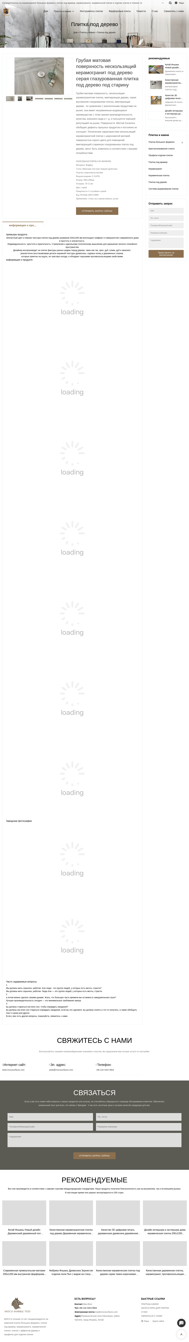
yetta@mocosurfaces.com (61, 1070)
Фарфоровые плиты (120, 11)
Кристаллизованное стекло (162, 148)
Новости (141, 11)
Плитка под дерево (106, 32)
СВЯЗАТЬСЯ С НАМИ (151, 1316)
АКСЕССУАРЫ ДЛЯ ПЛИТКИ (155, 1308)
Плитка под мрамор (158, 162)
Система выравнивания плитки (163, 189)
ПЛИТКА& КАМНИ (150, 1304)
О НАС (144, 1312)
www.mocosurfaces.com (13, 1070)
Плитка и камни (62, 11)
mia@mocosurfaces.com (106, 1312)
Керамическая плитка (159, 175)
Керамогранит (155, 169)
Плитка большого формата (161, 142)
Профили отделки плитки (161, 155)
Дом (45, 11)
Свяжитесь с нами (174, 11)
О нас (155, 11)
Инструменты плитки (91, 11)
